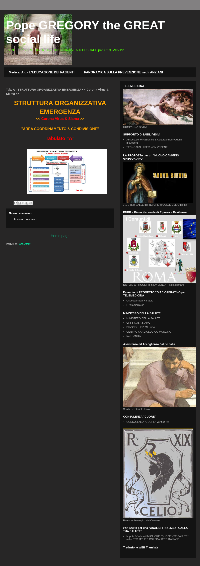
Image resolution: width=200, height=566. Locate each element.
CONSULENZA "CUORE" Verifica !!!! (147, 421)
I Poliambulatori (135, 304)
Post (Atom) (24, 243)
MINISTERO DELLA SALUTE (143, 318)
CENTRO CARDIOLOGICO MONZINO (148, 331)
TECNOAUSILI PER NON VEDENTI (147, 147)
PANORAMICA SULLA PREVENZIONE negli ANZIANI (123, 72)
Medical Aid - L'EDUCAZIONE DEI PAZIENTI (41, 72)
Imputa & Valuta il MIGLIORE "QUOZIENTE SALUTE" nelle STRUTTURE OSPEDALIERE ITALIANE (157, 538)
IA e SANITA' (133, 336)
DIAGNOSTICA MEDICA (140, 327)
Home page (60, 236)
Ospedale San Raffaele (139, 300)
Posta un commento (25, 219)
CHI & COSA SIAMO (138, 322)
